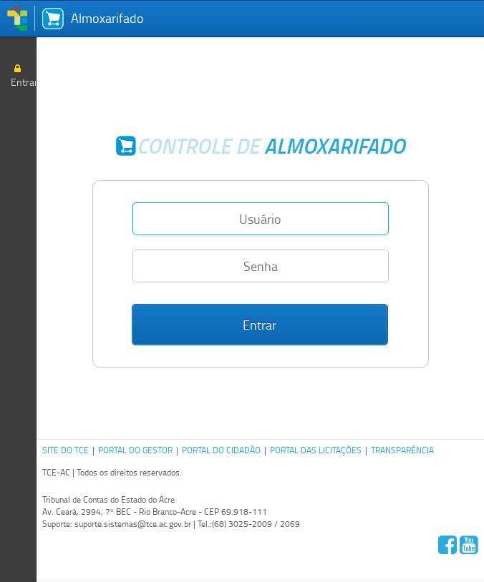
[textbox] (260, 218)
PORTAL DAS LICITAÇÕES (316, 450)
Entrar (23, 75)
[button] (260, 324)
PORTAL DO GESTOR (135, 450)
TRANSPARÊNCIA (402, 450)
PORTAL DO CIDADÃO (221, 450)
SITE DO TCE (65, 450)
